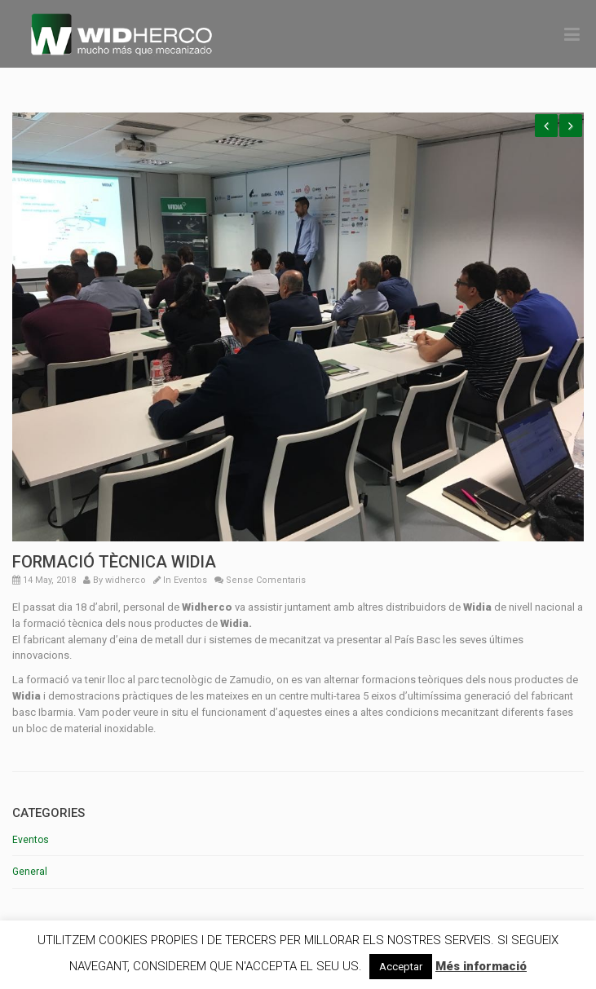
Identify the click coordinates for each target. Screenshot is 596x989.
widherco (125, 580)
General (29, 871)
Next (570, 125)
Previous (546, 125)
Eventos (190, 580)
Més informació (481, 966)
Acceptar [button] (400, 966)
